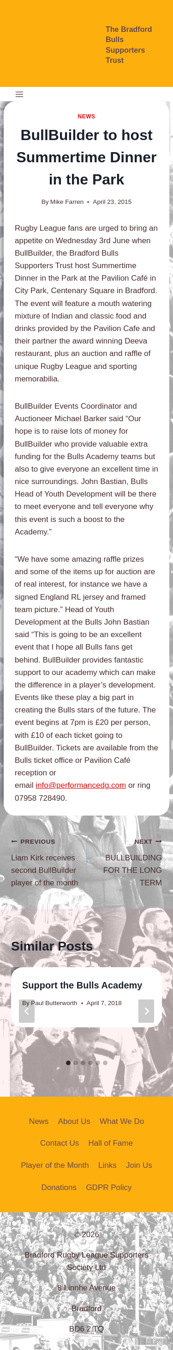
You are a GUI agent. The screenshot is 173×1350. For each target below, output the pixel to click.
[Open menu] (19, 94)
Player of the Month (55, 1165)
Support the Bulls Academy (82, 985)
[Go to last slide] (27, 1011)
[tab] (68, 1063)
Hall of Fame (111, 1143)
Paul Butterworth (54, 1003)
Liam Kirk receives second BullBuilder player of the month (45, 861)
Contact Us (59, 1143)
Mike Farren (67, 201)
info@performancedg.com (81, 785)
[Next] (146, 1011)
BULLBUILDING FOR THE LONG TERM (128, 861)
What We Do (122, 1121)
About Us (74, 1121)
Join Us (139, 1165)
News (86, 116)
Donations (59, 1187)
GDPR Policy (108, 1187)
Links (107, 1165)
